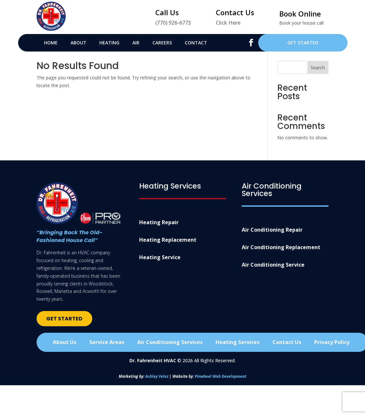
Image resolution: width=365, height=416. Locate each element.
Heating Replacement (167, 240)
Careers (162, 42)
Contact (196, 42)
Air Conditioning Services (170, 343)
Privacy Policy (331, 343)
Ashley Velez (156, 377)
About (78, 42)
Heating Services (238, 343)
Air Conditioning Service (273, 265)
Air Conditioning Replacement (281, 248)
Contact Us (286, 343)
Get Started (302, 43)
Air (135, 42)
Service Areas (106, 343)
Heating (109, 42)
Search (318, 68)
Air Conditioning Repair (272, 230)
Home (51, 42)
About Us (64, 343)
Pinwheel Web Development (220, 377)
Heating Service (160, 258)
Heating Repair (159, 223)
